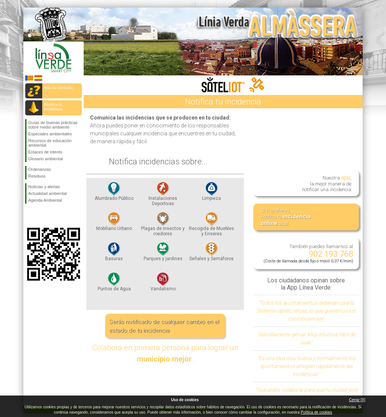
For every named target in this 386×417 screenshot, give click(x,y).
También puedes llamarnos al (308, 254)
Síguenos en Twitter (42, 215)
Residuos (37, 176)
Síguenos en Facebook (29, 215)
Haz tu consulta (58, 87)
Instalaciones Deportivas (163, 196)
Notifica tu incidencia (53, 106)
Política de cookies (316, 412)
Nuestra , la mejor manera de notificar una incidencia (326, 183)
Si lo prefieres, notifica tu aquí (286, 217)
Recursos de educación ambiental (50, 142)
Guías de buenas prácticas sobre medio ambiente (53, 124)
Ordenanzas (39, 169)
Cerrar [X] (357, 400)
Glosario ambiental (45, 158)
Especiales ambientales (50, 134)
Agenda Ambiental (45, 200)
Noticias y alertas (44, 186)
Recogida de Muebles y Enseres (211, 226)
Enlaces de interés (45, 152)
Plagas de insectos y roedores (163, 226)
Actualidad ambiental (47, 193)
